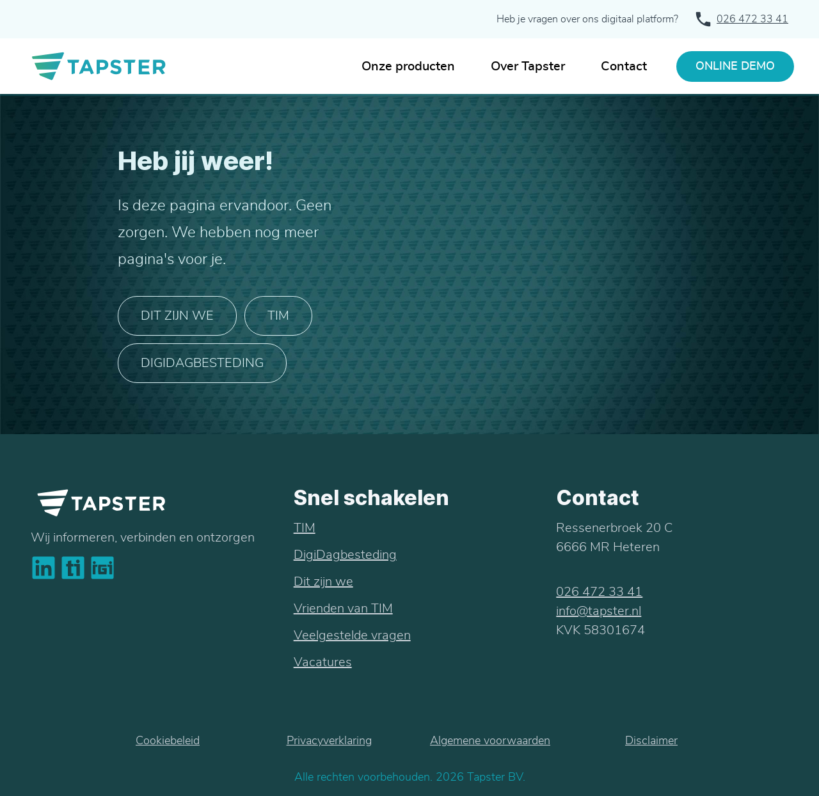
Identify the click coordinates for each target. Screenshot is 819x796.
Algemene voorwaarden (490, 741)
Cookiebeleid (168, 741)
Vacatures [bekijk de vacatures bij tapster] (323, 662)
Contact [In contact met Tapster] (624, 66)
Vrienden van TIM (343, 608)
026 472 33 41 (752, 19)
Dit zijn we (177, 315)
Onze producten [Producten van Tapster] (408, 66)
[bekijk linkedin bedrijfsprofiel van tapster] (43, 568)
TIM (278, 315)
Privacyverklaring (329, 741)
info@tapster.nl (598, 611)
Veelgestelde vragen (352, 635)
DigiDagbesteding (345, 555)
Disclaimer (651, 741)
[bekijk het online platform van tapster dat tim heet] (73, 568)
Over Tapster (528, 66)
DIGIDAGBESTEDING (202, 363)
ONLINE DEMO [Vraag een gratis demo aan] (735, 66)
